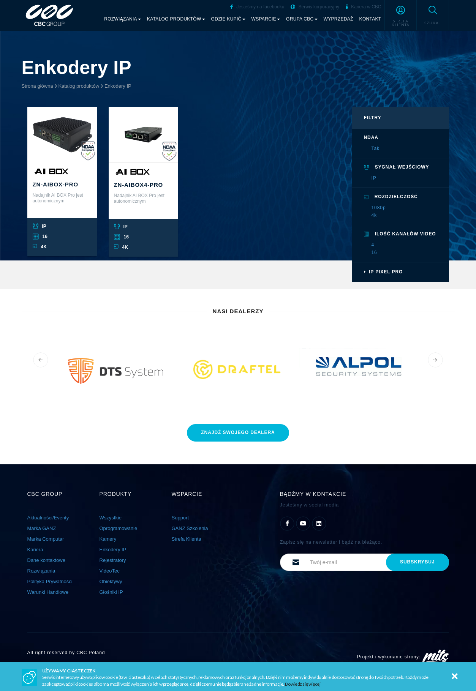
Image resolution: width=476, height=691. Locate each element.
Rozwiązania (41, 571)
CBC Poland (90, 652)
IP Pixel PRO (383, 272)
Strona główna (37, 86)
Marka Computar (45, 539)
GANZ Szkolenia (190, 528)
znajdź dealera (238, 432)
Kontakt (370, 19)
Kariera (35, 549)
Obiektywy (111, 581)
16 (374, 252)
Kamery (108, 539)
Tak (376, 148)
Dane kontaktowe (46, 560)
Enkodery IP (117, 86)
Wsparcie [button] (265, 19)
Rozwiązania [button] (122, 19)
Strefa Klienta (186, 539)
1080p (379, 207)
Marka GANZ (41, 528)
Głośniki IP (111, 592)
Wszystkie (111, 518)
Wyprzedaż (338, 19)
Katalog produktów (78, 86)
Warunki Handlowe (48, 592)
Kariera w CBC (363, 6)
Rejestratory (113, 560)
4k (374, 215)
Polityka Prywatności (50, 581)
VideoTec (110, 571)
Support (180, 518)
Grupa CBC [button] (302, 19)
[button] (400, 15)
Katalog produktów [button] (176, 19)
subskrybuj (417, 562)
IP (374, 178)
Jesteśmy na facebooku (257, 6)
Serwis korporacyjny (315, 6)
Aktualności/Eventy (48, 518)
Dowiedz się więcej (303, 684)
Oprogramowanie (119, 528)
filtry (372, 117)
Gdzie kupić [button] (228, 19)
